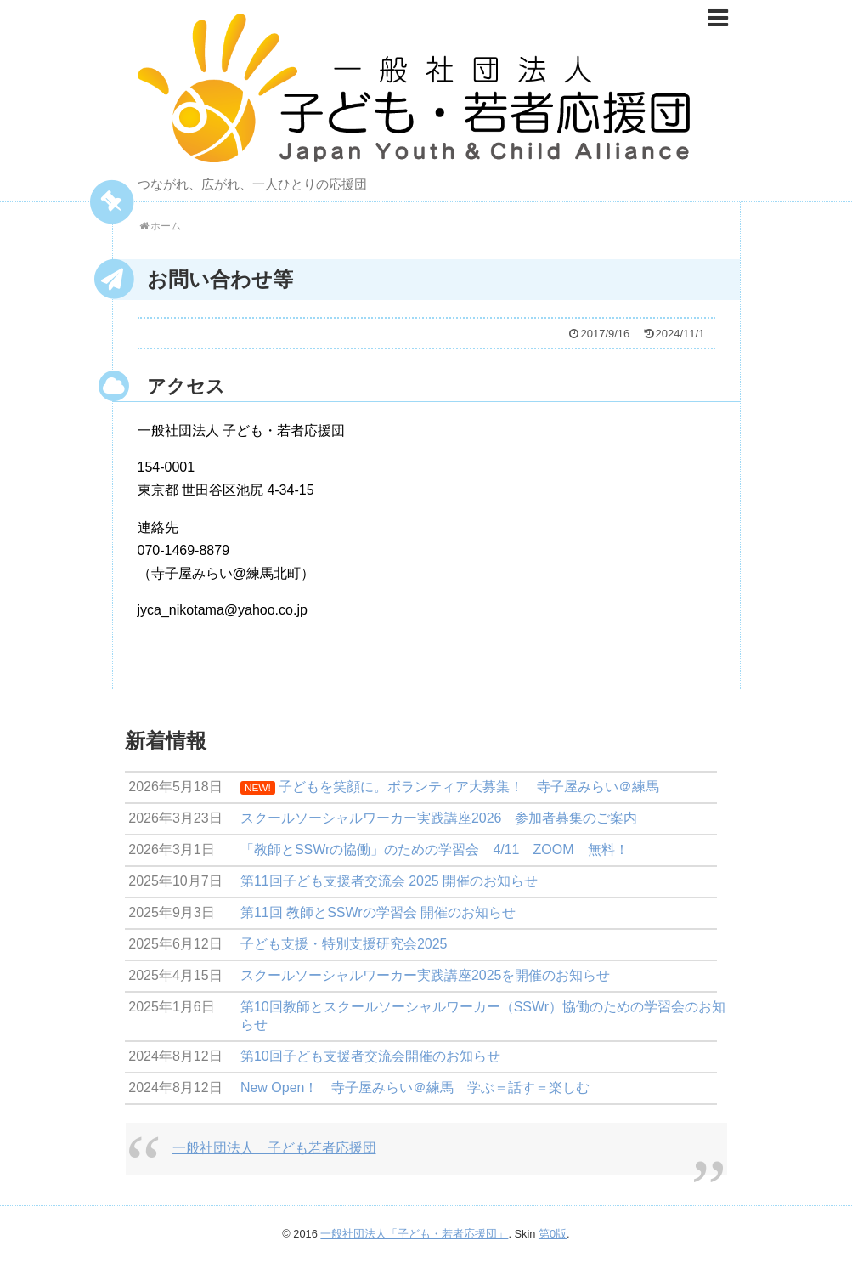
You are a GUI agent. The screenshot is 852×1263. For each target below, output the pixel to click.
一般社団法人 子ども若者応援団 (274, 1148)
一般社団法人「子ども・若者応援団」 (414, 1233)
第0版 (553, 1233)
